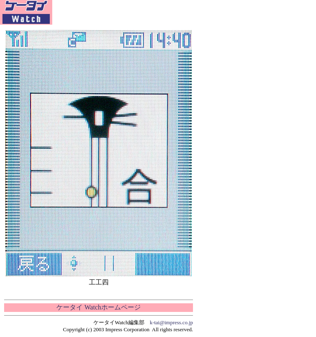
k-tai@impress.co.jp (171, 322)
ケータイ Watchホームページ (98, 307)
